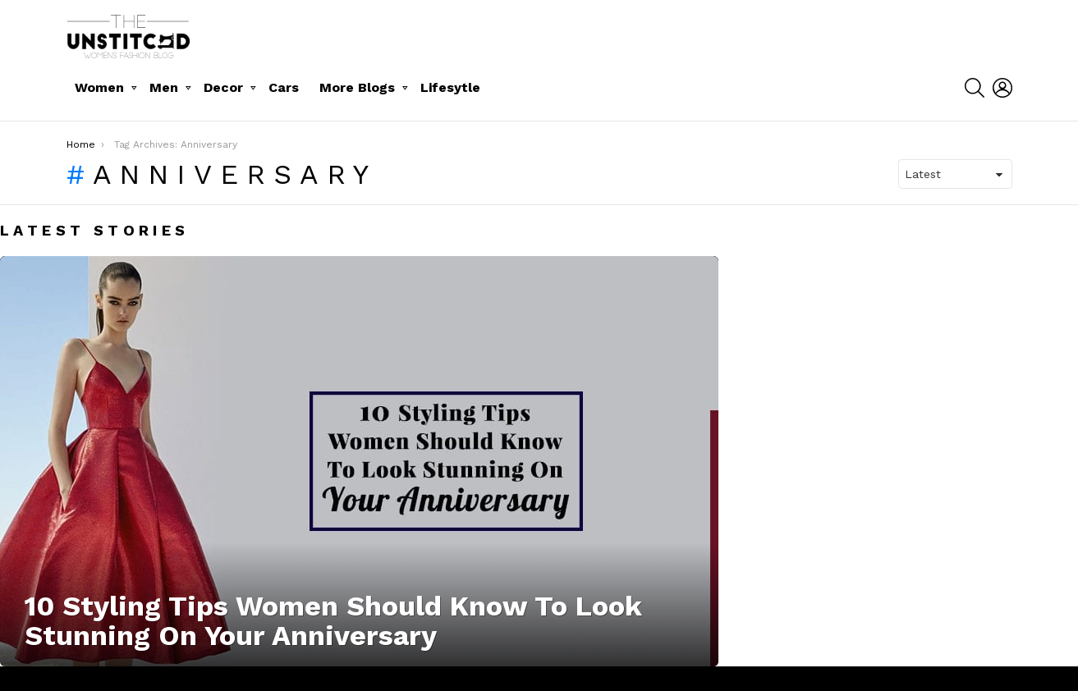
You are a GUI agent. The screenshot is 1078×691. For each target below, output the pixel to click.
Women (99, 87)
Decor (223, 87)
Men (163, 87)
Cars (283, 87)
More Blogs (357, 87)
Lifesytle (450, 87)
